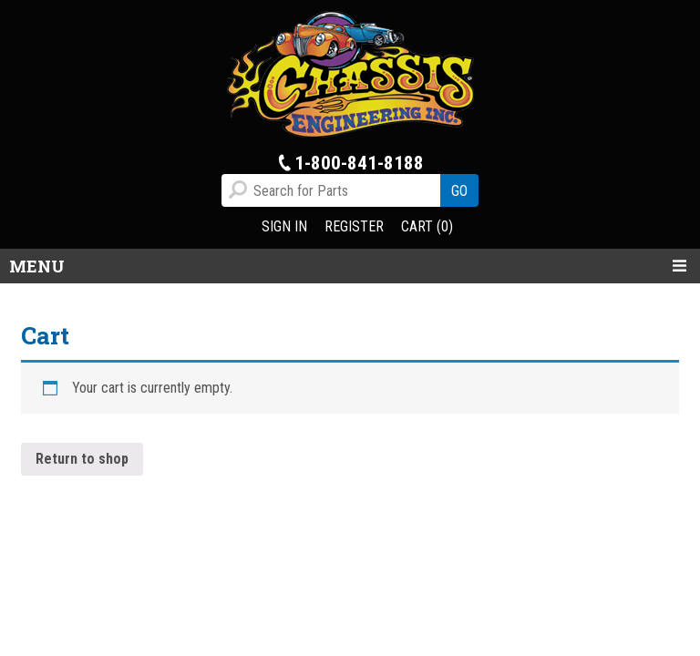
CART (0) (427, 226)
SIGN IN (284, 226)
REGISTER (354, 226)
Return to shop (82, 458)
